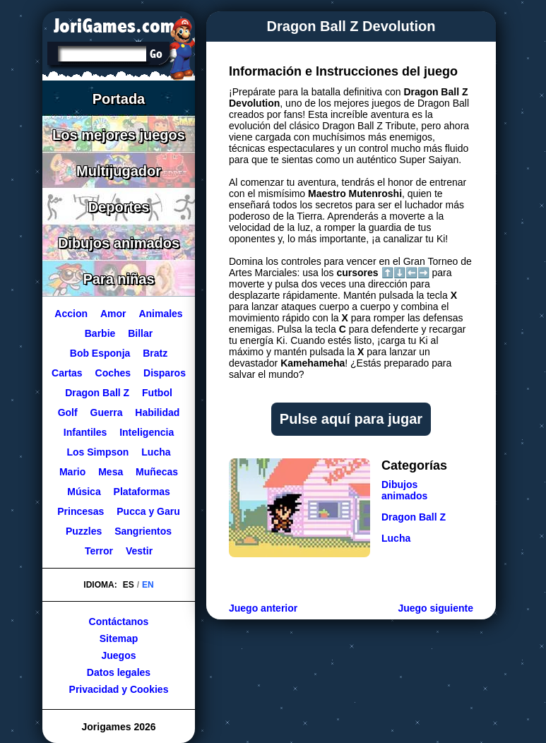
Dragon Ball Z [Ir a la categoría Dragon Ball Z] (413, 517)
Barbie (100, 333)
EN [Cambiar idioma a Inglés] (148, 585)
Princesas (80, 511)
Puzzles (84, 531)
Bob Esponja (100, 353)
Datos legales (118, 672)
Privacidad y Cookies (119, 689)
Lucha (155, 452)
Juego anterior (263, 608)
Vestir (139, 551)
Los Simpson (97, 452)
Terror (99, 551)
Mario (72, 471)
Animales (160, 313)
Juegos (118, 655)
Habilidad (157, 412)
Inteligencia (146, 432)
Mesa (110, 471)
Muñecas (157, 471)
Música (83, 491)
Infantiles (85, 432)
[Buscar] (101, 55)
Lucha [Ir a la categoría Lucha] (395, 538)
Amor (113, 313)
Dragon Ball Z (97, 392)
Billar (140, 333)
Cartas (67, 373)
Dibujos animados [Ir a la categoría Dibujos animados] (404, 490)
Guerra (106, 412)
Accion (71, 313)
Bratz (155, 353)
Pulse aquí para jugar (351, 419)
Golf (68, 412)
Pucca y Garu (148, 511)
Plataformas (142, 491)
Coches (113, 373)
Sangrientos (143, 531)
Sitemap (119, 638)
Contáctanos (119, 621)
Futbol (157, 392)
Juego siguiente (435, 608)
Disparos (164, 373)
